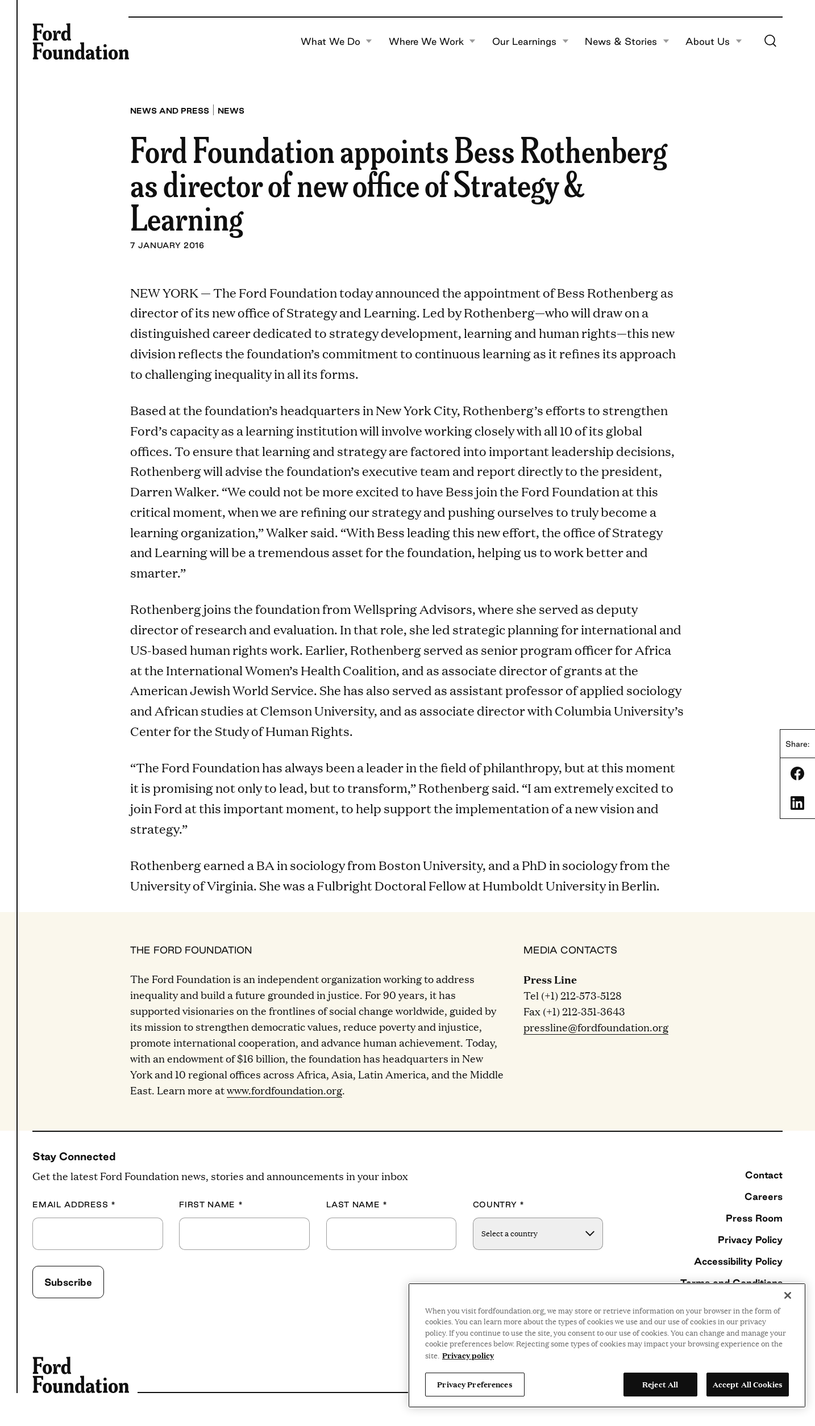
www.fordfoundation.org (284, 1090)
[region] (607, 1345)
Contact (764, 1174)
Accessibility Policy (738, 1261)
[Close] (787, 1295)
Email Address (74, 1205)
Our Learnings (530, 41)
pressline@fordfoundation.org (595, 1027)
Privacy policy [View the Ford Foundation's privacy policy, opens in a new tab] (468, 1355)
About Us (713, 41)
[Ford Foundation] (80, 41)
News (231, 110)
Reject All (660, 1384)
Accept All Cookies (748, 1384)
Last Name (357, 1205)
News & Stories (627, 41)
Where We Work (432, 41)
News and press (169, 110)
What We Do (337, 41)
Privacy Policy (750, 1239)
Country (499, 1205)
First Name (211, 1205)
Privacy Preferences (474, 1384)
